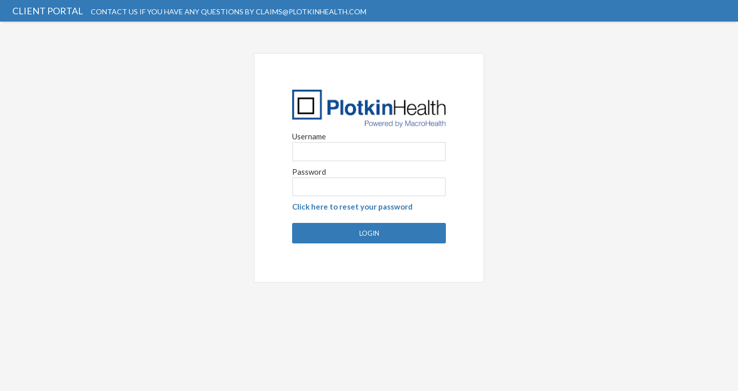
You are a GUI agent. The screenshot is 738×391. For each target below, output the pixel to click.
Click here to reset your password (352, 206)
